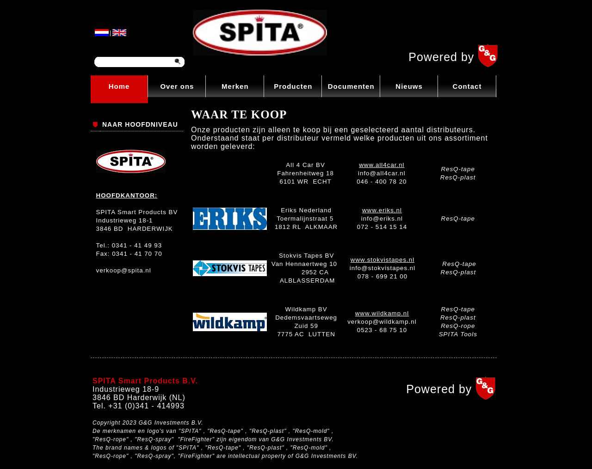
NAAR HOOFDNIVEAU (140, 124)
